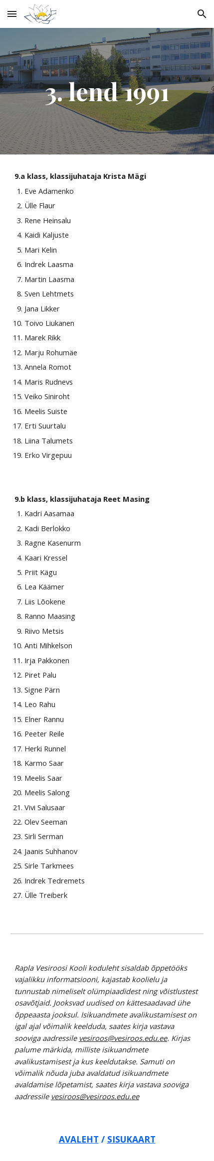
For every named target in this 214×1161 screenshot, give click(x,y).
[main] (107, 91)
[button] (12, 13)
